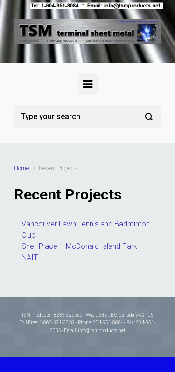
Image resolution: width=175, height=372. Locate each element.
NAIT (29, 257)
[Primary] (88, 84)
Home (21, 168)
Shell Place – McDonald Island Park (79, 246)
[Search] (87, 116)
